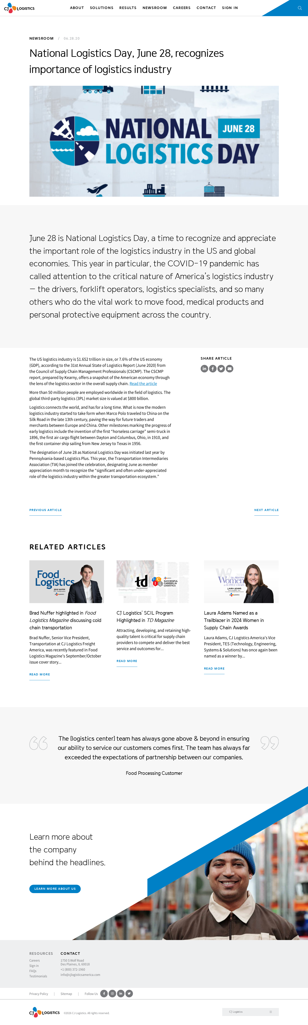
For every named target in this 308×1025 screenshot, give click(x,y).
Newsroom (41, 38)
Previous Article (45, 510)
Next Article (266, 510)
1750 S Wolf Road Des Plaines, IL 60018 (75, 962)
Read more (39, 674)
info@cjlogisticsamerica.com (80, 974)
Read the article (143, 383)
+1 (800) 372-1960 (73, 969)
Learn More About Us (55, 888)
